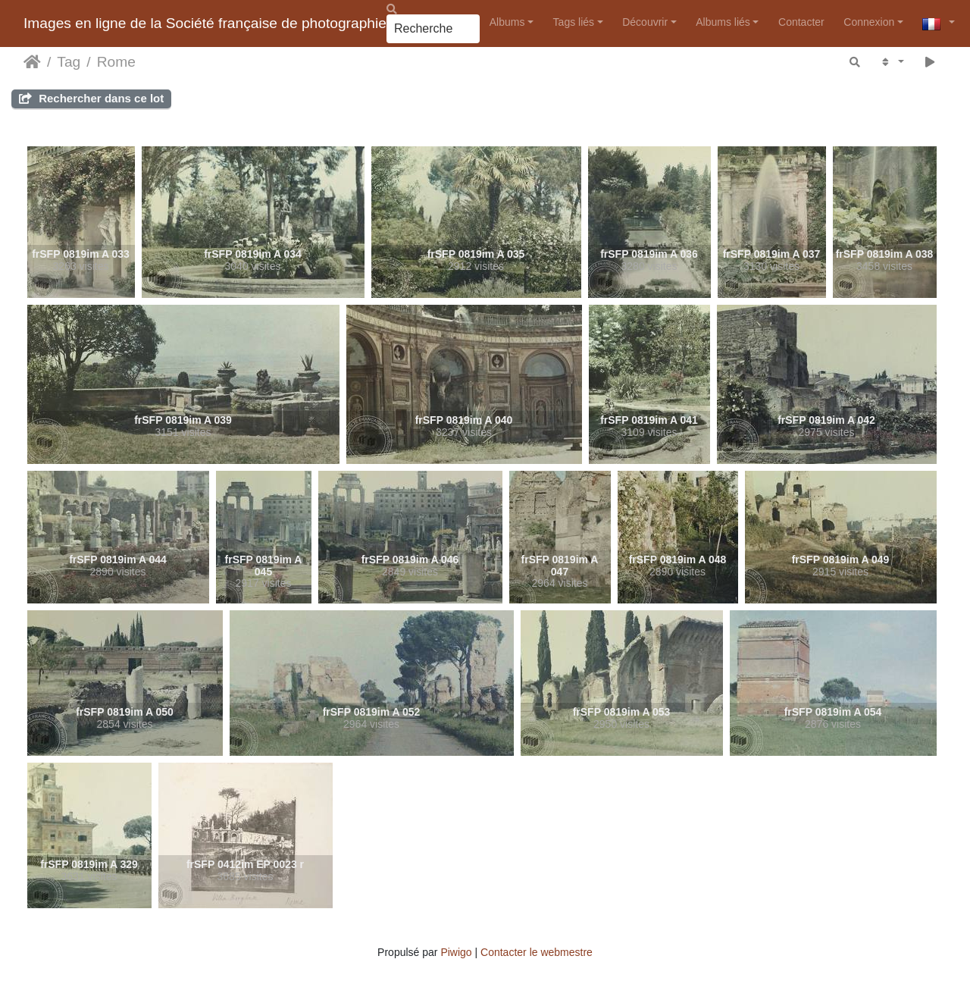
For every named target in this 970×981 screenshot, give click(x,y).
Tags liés (573, 22)
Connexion (868, 22)
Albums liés (723, 22)
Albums (507, 22)
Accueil (32, 62)
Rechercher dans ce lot (91, 98)
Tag (68, 62)
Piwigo (455, 952)
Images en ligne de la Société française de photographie (204, 23)
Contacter (801, 22)
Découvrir (645, 22)
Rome (116, 62)
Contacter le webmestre (536, 952)
